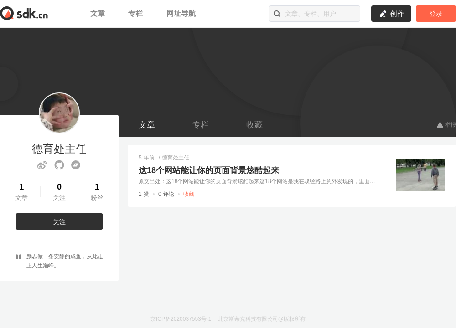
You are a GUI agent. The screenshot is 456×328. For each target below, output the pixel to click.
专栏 (136, 13)
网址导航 (181, 13)
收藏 (254, 124)
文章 (98, 13)
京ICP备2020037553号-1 (180, 319)
